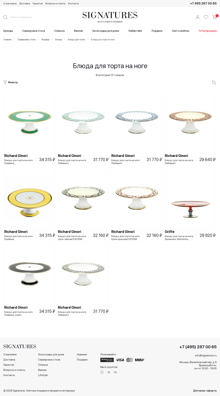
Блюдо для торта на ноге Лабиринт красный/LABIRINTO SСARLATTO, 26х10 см (180, 151)
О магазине (10, 3)
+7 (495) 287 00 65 (198, 346)
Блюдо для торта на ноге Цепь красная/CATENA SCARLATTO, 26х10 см (126, 232)
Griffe (170, 226)
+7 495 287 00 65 (203, 3)
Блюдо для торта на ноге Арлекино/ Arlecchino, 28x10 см (180, 232)
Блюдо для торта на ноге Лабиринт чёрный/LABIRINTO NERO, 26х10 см (73, 313)
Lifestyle (43, 375)
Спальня (43, 364)
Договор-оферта (205, 390)
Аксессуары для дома (51, 354)
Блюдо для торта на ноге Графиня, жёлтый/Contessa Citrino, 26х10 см (19, 232)
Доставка (24, 3)
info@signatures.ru (206, 355)
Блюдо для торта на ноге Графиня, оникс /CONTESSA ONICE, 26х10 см (19, 313)
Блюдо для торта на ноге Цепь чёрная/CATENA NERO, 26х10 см (73, 232)
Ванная (42, 370)
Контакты (73, 3)
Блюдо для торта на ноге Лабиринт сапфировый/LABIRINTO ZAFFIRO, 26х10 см (126, 151)
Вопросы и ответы (55, 3)
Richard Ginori (16, 145)
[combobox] (24, 17)
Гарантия (38, 3)
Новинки (82, 354)
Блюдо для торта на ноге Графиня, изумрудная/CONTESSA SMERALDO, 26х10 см (19, 151)
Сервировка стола (49, 359)
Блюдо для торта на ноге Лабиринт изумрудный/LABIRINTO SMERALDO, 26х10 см (73, 151)
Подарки (82, 359)
